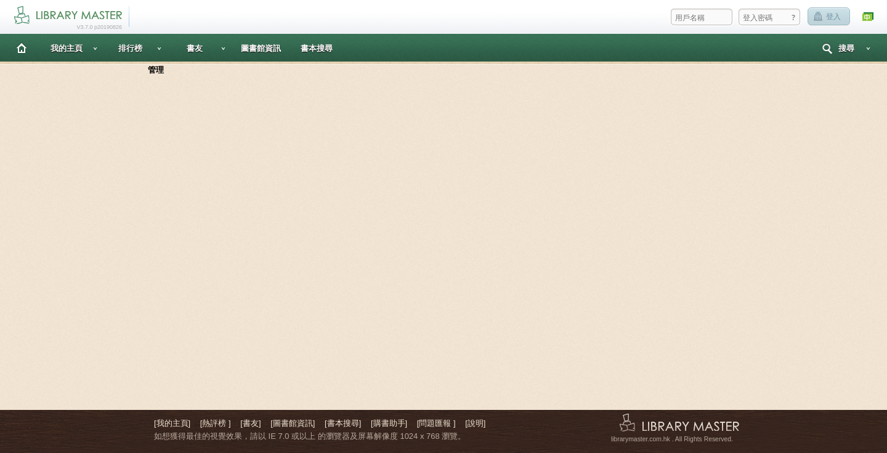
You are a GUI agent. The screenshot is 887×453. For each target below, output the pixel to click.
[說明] (475, 423)
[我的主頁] (172, 423)
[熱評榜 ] (215, 423)
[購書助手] (389, 423)
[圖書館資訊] (292, 423)
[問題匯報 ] (436, 423)
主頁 (21, 48)
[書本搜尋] (343, 423)
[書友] (250, 423)
